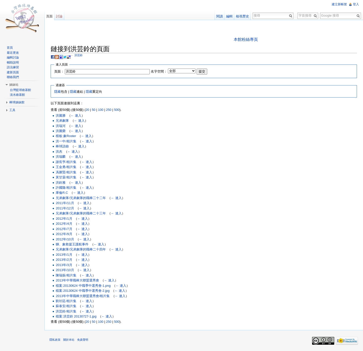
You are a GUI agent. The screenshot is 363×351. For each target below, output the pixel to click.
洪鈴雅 (61, 182)
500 (116, 110)
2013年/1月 (64, 255)
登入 (356, 4)
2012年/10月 (65, 239)
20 (87, 110)
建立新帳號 (339, 4)
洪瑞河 (61, 126)
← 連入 (76, 115)
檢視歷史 (242, 16)
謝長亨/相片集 (66, 162)
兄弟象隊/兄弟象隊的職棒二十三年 (81, 213)
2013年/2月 (64, 260)
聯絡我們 (13, 77)
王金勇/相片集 (66, 167)
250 (108, 110)
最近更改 (13, 52)
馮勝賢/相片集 (66, 172)
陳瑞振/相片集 (66, 275)
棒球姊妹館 (16, 102)
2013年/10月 (65, 270)
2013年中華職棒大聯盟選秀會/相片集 (83, 296)
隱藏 (57, 91)
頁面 (49, 16)
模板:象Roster (66, 136)
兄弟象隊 (62, 120)
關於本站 (68, 339)
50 (93, 110)
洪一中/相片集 (66, 141)
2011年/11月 (65, 203)
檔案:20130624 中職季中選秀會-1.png (83, 286)
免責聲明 (82, 339)
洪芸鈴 (78, 55)
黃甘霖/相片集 (66, 177)
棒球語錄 (62, 146)
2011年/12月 (65, 208)
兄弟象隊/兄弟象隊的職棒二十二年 (81, 198)
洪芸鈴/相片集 (66, 311)
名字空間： (159, 71)
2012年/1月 (64, 218)
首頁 (10, 47)
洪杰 (59, 151)
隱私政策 (54, 339)
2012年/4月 (64, 224)
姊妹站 (13, 84)
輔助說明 (13, 62)
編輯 (229, 16)
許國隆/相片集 (66, 187)
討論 (59, 16)
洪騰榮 (61, 131)
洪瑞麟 (61, 156)
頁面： (59, 71)
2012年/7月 (64, 229)
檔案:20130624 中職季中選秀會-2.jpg (82, 291)
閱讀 (219, 16)
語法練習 (13, 67)
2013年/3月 (64, 265)
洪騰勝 (61, 115)
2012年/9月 (64, 234)
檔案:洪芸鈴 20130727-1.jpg (76, 316)
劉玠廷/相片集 (66, 301)
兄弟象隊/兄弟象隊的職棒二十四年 (81, 249)
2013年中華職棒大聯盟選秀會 (77, 280)
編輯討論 (13, 57)
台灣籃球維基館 (20, 90)
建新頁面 (13, 72)
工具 (12, 110)
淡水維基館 (17, 95)
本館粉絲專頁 (246, 39)
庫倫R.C (62, 193)
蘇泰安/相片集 (66, 306)
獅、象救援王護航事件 (72, 244)
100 (100, 110)
